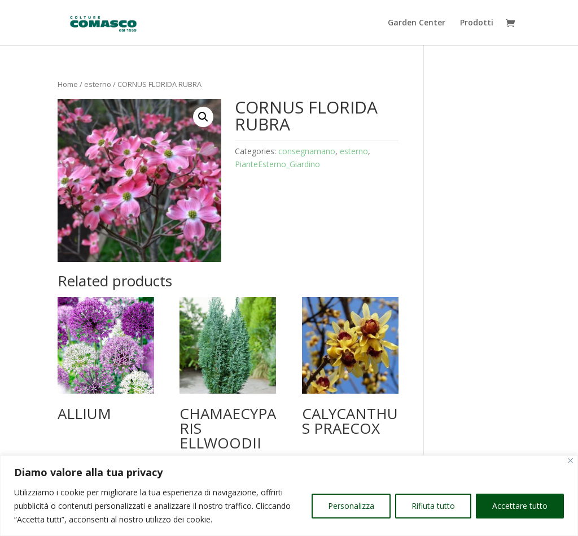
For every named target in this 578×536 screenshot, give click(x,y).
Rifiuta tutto (433, 505)
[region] (289, 495)
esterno (97, 84)
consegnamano (306, 151)
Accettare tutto (520, 505)
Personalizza (351, 505)
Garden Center (416, 23)
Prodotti (476, 23)
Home (68, 84)
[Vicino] (570, 460)
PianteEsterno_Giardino (277, 164)
